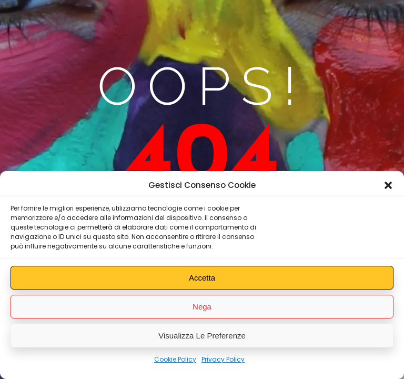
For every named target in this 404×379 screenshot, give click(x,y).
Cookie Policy (175, 359)
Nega (202, 306)
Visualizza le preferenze (202, 335)
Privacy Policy (223, 359)
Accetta (202, 277)
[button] (388, 185)
